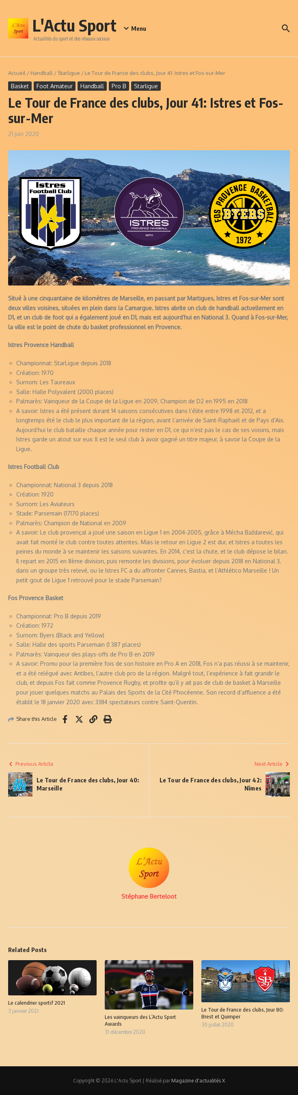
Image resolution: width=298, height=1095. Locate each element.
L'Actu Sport (74, 25)
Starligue (69, 73)
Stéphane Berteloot (149, 896)
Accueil (17, 73)
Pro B (119, 86)
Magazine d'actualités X (198, 1081)
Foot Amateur (55, 86)
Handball (41, 73)
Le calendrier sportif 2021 (36, 1002)
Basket (20, 86)
